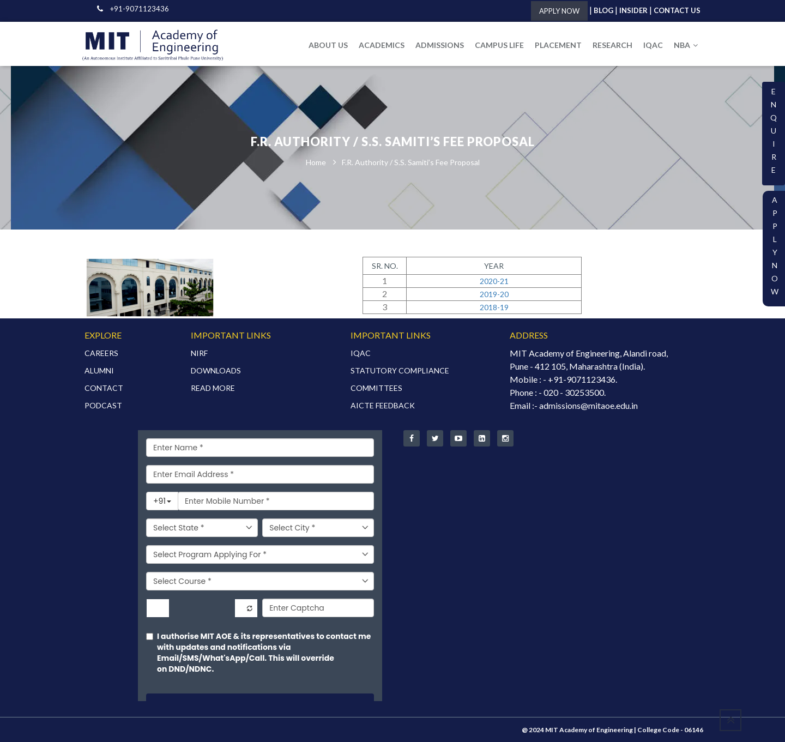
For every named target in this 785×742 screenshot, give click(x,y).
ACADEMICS (381, 45)
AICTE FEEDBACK (383, 405)
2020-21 (494, 281)
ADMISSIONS (439, 45)
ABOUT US (328, 45)
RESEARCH (612, 45)
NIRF (199, 353)
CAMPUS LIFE (499, 45)
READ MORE (213, 388)
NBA (686, 45)
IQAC (653, 45)
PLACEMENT (558, 45)
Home (316, 162)
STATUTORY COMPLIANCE (400, 370)
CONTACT (103, 388)
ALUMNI (99, 370)
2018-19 (494, 307)
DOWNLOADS (216, 370)
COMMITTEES (376, 388)
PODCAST (103, 405)
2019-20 (494, 294)
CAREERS (101, 353)
